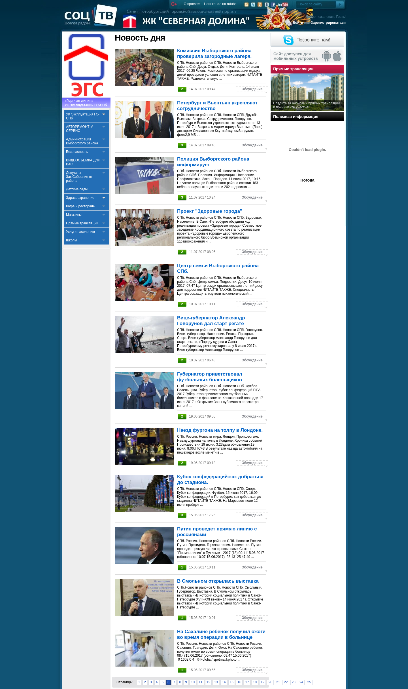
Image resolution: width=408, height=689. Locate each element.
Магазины (74, 215)
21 (278, 682)
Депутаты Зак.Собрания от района (79, 177)
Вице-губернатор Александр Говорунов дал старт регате (211, 320)
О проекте (192, 4)
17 (247, 682)
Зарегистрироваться (328, 23)
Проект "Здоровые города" (209, 211)
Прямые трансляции (82, 223)
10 (193, 682)
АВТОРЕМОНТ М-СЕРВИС (80, 129)
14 (224, 682)
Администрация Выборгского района (82, 141)
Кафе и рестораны (80, 206)
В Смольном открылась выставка (218, 581)
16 (239, 682)
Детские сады (77, 189)
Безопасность (77, 152)
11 (200, 682)
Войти (298, 23)
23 (294, 682)
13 (216, 682)
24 (301, 682)
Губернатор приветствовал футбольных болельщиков (209, 376)
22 (286, 682)
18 (255, 682)
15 (231, 682)
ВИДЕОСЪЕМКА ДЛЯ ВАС (83, 162)
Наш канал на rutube (220, 4)
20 (270, 682)
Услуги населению (80, 232)
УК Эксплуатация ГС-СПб (82, 116)
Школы (71, 240)
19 (262, 682)
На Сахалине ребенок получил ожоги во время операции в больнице (221, 634)
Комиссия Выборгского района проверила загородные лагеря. (214, 53)
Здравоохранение (80, 198)
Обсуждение (251, 89)
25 (309, 682)
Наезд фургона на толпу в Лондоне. (220, 430)
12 (208, 682)
